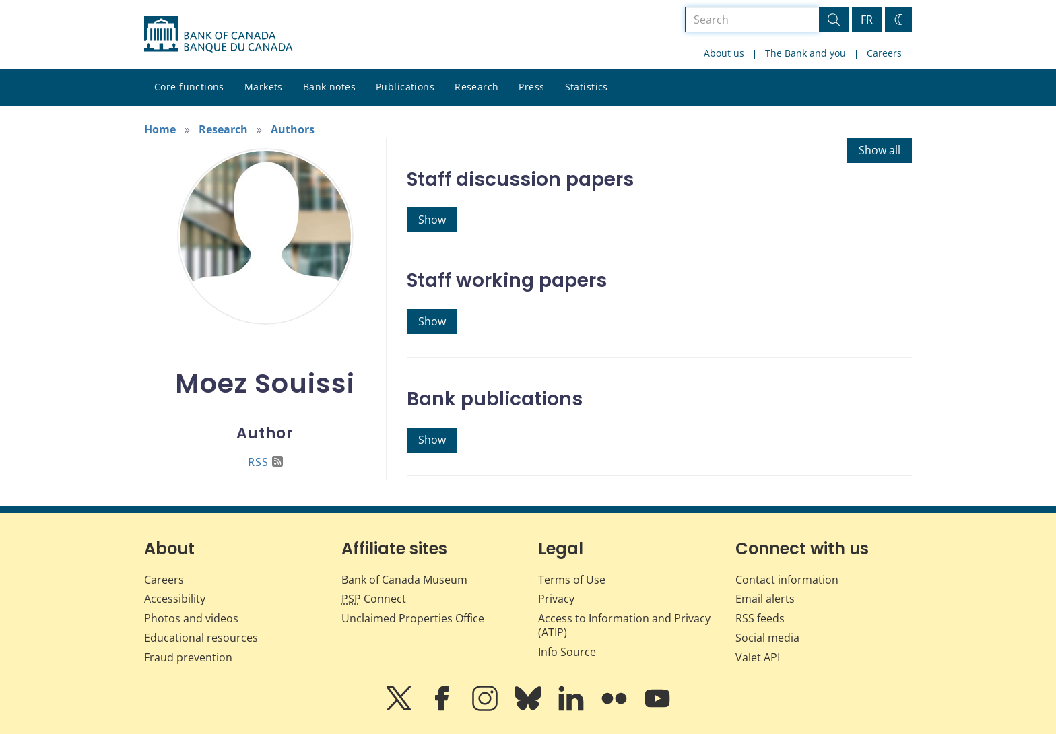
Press (531, 86)
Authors (293, 129)
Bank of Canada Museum (404, 579)
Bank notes (329, 86)
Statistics (586, 86)
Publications (405, 86)
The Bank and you (805, 52)
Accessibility (174, 598)
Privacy (556, 598)
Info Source (567, 651)
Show (432, 219)
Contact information (786, 579)
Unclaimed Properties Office (412, 618)
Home (160, 129)
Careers (884, 52)
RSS (265, 462)
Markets (263, 86)
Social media (767, 637)
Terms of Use (571, 579)
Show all (879, 150)
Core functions (189, 86)
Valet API (757, 657)
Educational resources (201, 637)
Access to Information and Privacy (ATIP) (624, 625)
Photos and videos (191, 618)
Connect (373, 598)
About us (724, 52)
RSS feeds (760, 618)
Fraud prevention (188, 657)
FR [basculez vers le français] (867, 19)
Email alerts (765, 598)
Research (476, 86)
